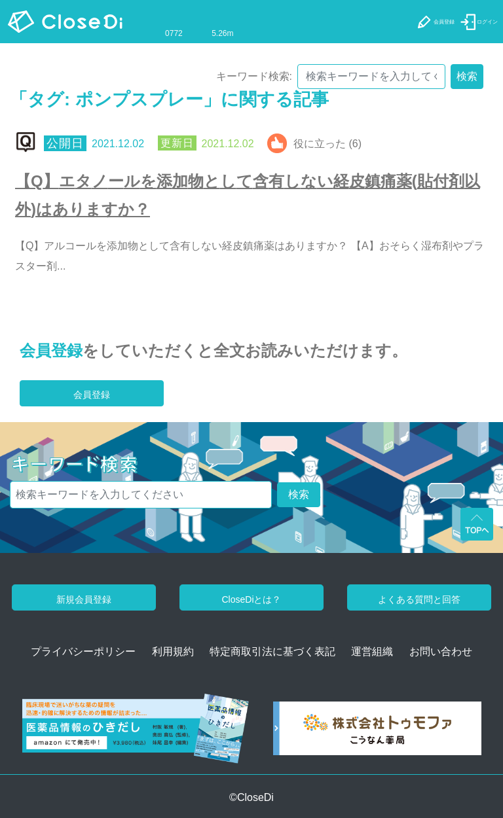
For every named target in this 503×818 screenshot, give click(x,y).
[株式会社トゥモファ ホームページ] (377, 732)
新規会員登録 (83, 599)
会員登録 (51, 350)
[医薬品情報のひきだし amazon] (135, 732)
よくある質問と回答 (419, 599)
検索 (466, 76)
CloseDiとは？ (251, 599)
